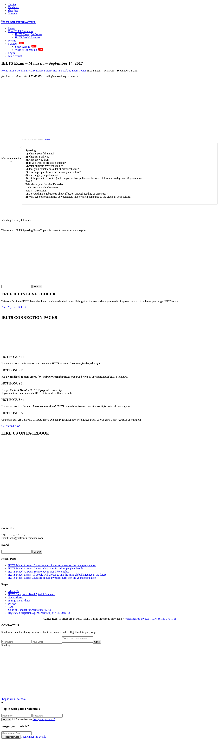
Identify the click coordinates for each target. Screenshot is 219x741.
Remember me (22, 720)
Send (100, 643)
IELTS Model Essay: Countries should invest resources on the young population (52, 577)
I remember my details (33, 737)
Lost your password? (44, 720)
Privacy (12, 603)
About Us (13, 591)
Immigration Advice (19, 600)
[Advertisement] (104, 105)
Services (16, 43)
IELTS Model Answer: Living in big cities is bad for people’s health (45, 568)
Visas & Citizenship (29, 49)
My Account (15, 56)
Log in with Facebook (13, 699)
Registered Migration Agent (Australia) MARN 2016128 (39, 612)
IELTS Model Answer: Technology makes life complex (38, 571)
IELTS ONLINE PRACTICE (18, 22)
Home (11, 28)
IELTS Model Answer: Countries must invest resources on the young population (52, 565)
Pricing (12, 40)
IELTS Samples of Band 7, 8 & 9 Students (31, 594)
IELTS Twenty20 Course (28, 34)
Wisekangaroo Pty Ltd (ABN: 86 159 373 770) (150, 618)
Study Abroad (25, 46)
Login (11, 52)
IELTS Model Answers (27, 37)
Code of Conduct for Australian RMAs (29, 609)
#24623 (48, 139)
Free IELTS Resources (20, 31)
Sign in (6, 720)
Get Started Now (10, 425)
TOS (10, 606)
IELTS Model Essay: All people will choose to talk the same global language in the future (57, 574)
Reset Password (11, 738)
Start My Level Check (13, 307)
